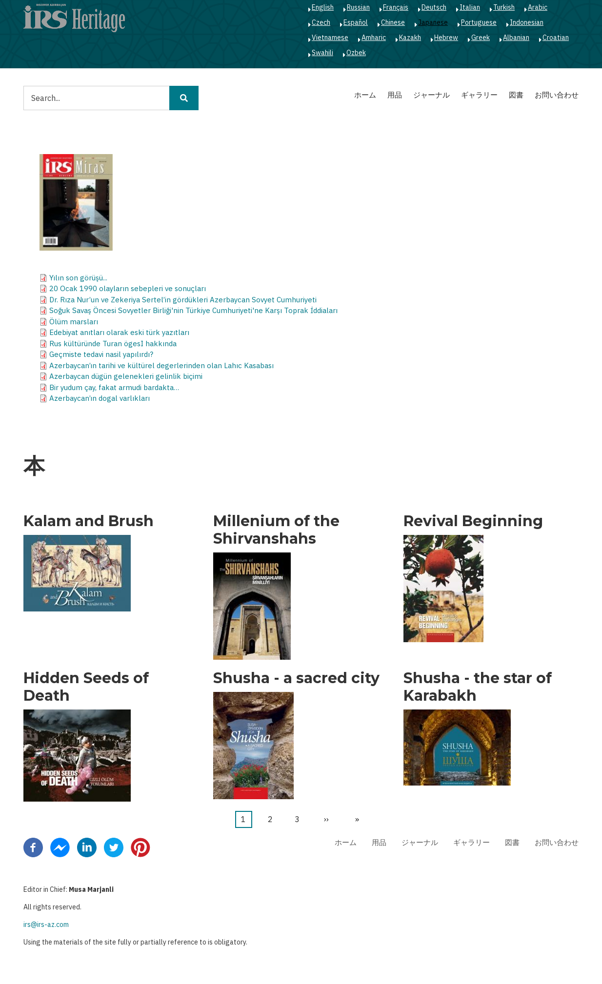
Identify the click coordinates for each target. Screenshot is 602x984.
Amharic (373, 37)
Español (355, 22)
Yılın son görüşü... (78, 277)
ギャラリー (479, 94)
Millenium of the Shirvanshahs (276, 530)
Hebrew (446, 37)
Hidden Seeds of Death (86, 687)
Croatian (555, 37)
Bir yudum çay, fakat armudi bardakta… (114, 387)
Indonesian (526, 22)
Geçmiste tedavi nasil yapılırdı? (101, 354)
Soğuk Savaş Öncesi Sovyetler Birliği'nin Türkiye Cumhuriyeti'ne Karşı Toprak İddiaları (193, 310)
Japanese (433, 22)
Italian (470, 7)
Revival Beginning (473, 521)
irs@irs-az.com (46, 924)
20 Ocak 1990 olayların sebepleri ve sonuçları (127, 288)
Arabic (537, 7)
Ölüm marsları (73, 321)
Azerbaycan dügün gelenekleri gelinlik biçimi (125, 376)
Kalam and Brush (88, 521)
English (323, 7)
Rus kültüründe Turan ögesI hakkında (113, 343)
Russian (358, 7)
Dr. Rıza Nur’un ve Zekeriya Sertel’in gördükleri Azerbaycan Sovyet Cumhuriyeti (183, 299)
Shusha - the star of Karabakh (477, 687)
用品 (394, 94)
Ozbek (356, 52)
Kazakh (410, 37)
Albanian (516, 37)
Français (395, 7)
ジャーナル (431, 94)
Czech (321, 22)
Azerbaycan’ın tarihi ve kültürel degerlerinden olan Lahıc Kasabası (161, 365)
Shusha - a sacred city (296, 678)
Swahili (322, 52)
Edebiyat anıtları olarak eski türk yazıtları (119, 332)
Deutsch (433, 7)
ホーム (365, 94)
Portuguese (479, 22)
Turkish (504, 7)
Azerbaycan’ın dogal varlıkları (99, 398)
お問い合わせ (557, 94)
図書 (516, 94)
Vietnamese (330, 37)
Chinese (393, 22)
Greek (480, 37)
